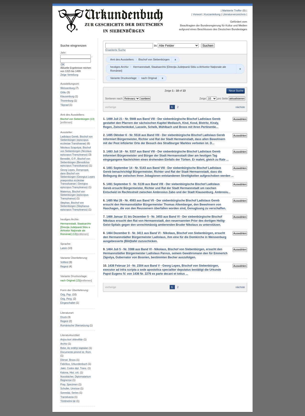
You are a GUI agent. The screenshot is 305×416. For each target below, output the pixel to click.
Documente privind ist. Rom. (76, 352)
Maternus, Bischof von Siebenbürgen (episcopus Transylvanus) (74, 195)
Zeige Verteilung (69, 74)
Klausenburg (67, 96)
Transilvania (67, 397)
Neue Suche (236, 90)
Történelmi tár (68, 401)
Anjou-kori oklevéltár (71, 339)
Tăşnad (64, 105)
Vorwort (197, 14)
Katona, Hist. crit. (69, 372)
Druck (63, 317)
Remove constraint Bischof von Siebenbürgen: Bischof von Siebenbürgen (175, 59)
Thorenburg (66, 100)
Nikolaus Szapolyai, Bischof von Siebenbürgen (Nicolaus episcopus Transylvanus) (76, 151)
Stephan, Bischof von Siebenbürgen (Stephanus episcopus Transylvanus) (74, 206)
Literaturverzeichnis (234, 14)
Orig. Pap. (65, 294)
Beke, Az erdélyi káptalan (74, 348)
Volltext (64, 262)
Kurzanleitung (212, 14)
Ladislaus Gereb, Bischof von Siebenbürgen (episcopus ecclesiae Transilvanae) (76, 140)
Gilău (63, 92)
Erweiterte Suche (115, 50)
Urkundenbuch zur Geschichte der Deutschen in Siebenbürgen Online (111, 21)
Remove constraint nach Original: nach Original (162, 78)
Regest (64, 266)
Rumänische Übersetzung (74, 325)
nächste (240, 107)
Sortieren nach (114, 98)
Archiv (63, 344)
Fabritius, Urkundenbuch (73, 364)
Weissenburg (67, 88)
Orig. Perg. (66, 299)
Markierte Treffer (232, 10)
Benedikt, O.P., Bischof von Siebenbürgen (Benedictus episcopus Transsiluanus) (75, 162)
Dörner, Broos (68, 360)
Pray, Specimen (69, 384)
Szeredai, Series (69, 393)
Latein (63, 248)
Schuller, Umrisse (70, 388)
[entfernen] (66, 122)
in (156, 45)
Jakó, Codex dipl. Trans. (73, 368)
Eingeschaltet (67, 303)
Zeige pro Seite (214, 98)
